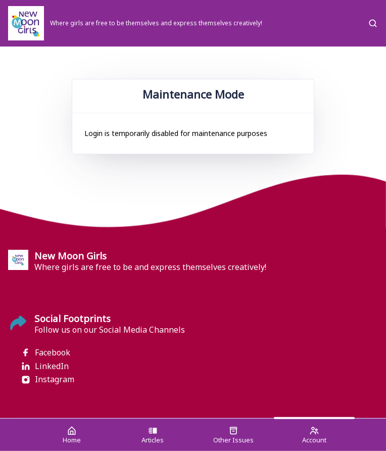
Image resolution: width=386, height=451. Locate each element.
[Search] (373, 23)
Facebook (45, 352)
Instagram (47, 379)
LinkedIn (45, 366)
